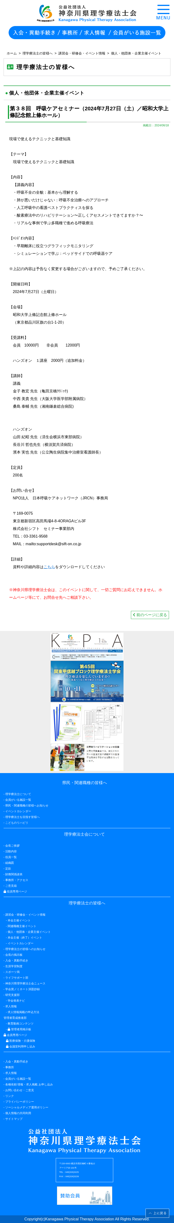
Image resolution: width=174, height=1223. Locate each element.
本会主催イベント (19, 920)
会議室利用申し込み (20, 1046)
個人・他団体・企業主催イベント (136, 53)
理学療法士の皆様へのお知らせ (25, 949)
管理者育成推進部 (15, 1018)
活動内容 (11, 851)
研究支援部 (12, 995)
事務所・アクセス (16, 880)
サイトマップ (13, 1119)
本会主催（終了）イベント (25, 937)
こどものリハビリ (16, 822)
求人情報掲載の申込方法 (23, 1012)
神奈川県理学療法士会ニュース (25, 983)
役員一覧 (11, 857)
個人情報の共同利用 (18, 1113)
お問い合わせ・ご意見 (19, 1090)
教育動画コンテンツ (21, 1023)
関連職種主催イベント (22, 926)
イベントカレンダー (18, 811)
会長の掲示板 (13, 954)
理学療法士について (18, 794)
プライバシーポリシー (19, 1101)
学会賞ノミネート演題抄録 (22, 989)
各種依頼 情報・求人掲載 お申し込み (29, 1084)
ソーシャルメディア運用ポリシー (26, 1107)
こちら (49, 567)
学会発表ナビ (16, 1000)
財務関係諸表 (13, 874)
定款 (8, 868)
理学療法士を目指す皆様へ (22, 817)
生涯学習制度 (13, 966)
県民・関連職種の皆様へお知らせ (26, 805)
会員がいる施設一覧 (18, 1078)
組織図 (9, 863)
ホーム (12, 53)
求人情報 (11, 1073)
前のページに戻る (150, 615)
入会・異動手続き (16, 1061)
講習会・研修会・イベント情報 (81, 53)
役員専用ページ (15, 891)
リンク (9, 1096)
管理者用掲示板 (19, 1029)
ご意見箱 (11, 885)
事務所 (9, 1067)
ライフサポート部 (16, 977)
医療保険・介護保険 (20, 1040)
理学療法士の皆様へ (37, 53)
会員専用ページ (15, 1035)
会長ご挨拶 (12, 845)
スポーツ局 (12, 972)
